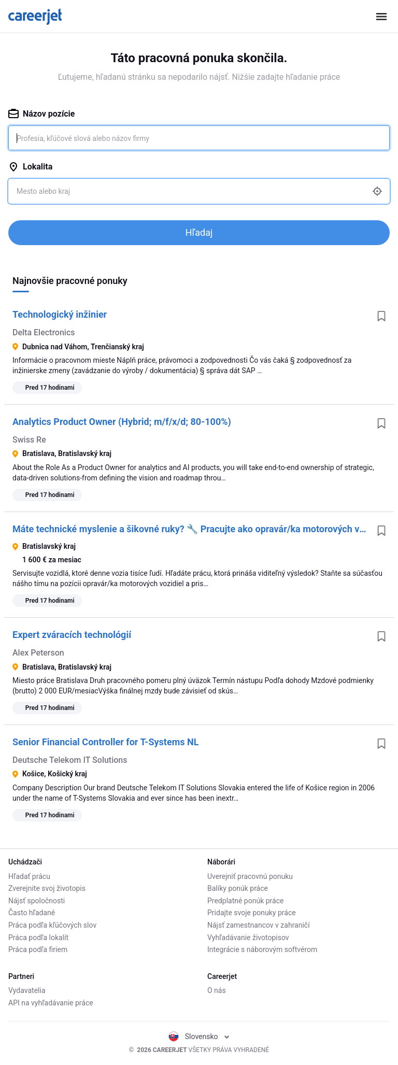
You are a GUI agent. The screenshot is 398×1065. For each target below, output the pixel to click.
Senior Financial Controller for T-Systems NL (105, 741)
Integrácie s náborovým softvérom (262, 949)
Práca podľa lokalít (38, 937)
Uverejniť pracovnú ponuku (250, 876)
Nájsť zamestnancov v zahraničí (258, 925)
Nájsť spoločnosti (36, 901)
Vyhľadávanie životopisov (248, 937)
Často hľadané (31, 912)
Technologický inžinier (59, 314)
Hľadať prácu (29, 876)
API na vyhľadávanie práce (50, 1003)
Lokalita (30, 167)
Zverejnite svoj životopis (47, 888)
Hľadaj (199, 232)
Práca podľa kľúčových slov (52, 925)
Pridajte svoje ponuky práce (251, 912)
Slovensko (199, 1036)
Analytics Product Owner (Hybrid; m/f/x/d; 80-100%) (121, 421)
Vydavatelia (27, 990)
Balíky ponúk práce (237, 888)
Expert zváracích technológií (71, 634)
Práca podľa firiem (37, 949)
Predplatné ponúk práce (245, 901)
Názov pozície (41, 114)
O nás (216, 990)
